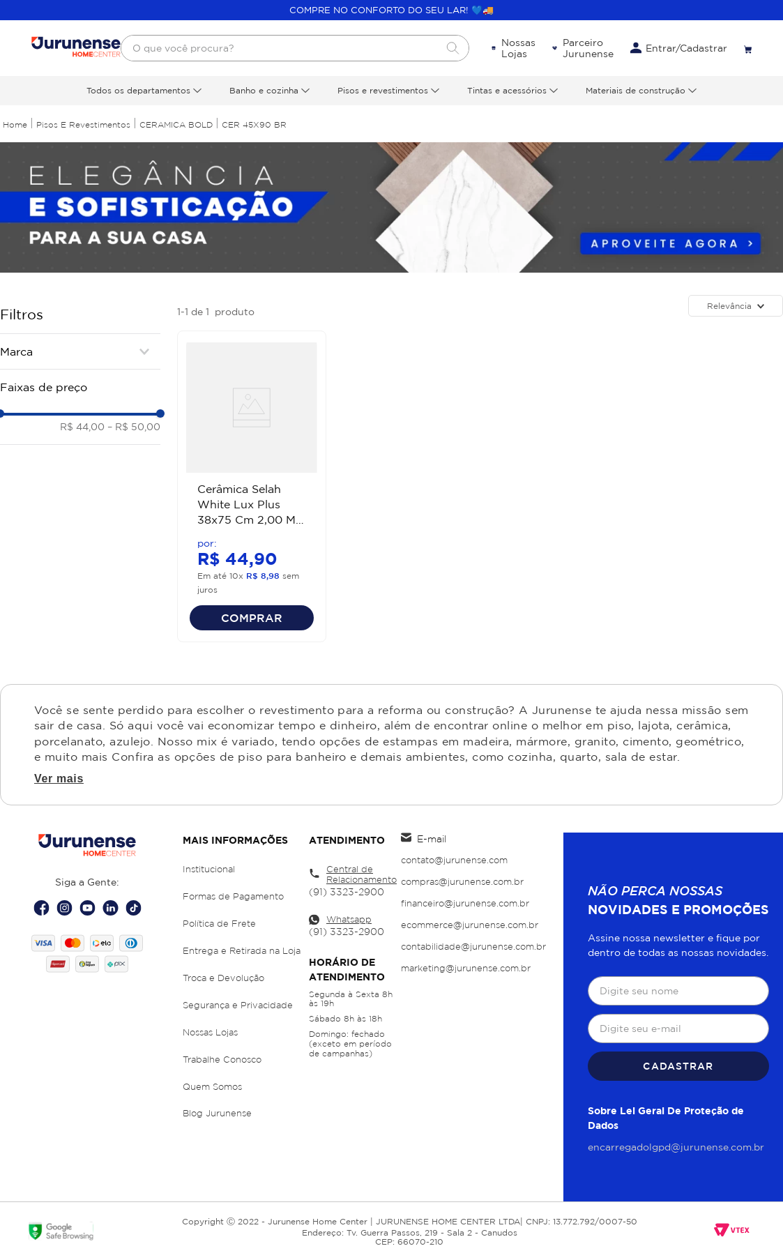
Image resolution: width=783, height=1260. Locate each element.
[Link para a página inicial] (15, 124)
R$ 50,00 (133, 426)
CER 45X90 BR (254, 124)
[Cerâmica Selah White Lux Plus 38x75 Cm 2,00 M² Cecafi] (251, 486)
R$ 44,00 (82, 426)
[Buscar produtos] (452, 48)
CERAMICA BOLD (176, 124)
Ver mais (59, 778)
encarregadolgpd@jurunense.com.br (676, 1146)
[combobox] (295, 48)
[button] (80, 351)
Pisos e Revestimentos (83, 124)
